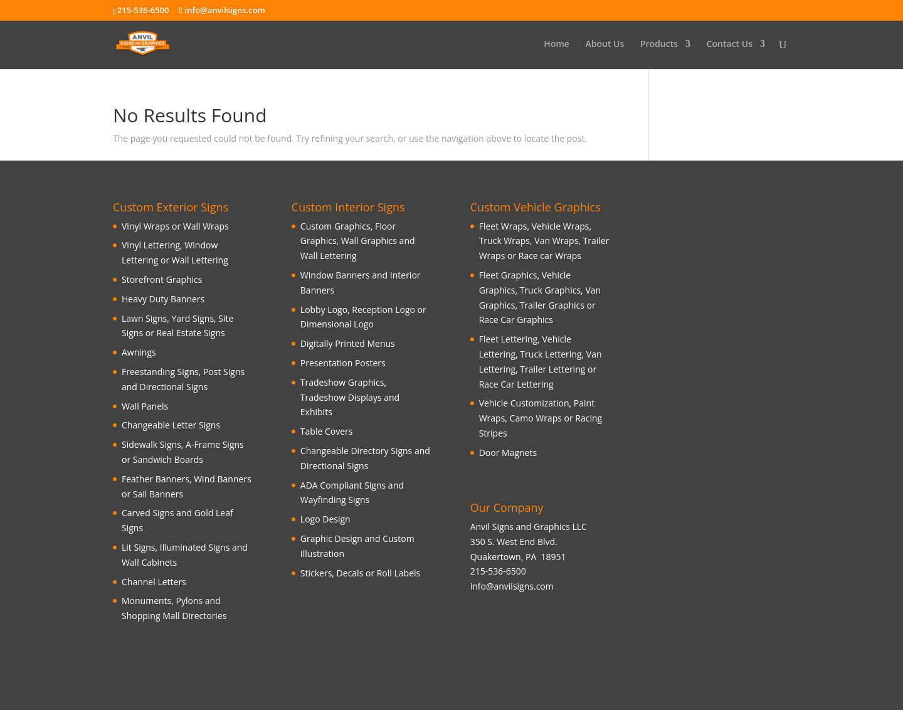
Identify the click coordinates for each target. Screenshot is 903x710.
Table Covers (326, 431)
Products (659, 45)
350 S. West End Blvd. (513, 542)
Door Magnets (508, 452)
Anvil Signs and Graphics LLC (528, 526)
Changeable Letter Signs (171, 425)
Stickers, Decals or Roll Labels (360, 573)
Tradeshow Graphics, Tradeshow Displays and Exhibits (349, 397)
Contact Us (729, 45)
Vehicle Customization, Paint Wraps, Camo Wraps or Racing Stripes (540, 418)
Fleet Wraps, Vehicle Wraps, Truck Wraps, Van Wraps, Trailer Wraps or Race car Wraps (544, 241)
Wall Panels (145, 406)
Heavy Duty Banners (163, 299)
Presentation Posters (343, 363)
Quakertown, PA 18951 (518, 557)
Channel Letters (154, 582)
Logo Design (325, 519)
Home (556, 45)
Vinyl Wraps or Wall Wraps (175, 226)
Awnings (139, 352)
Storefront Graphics (162, 279)
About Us (605, 45)
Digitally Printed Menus (347, 343)
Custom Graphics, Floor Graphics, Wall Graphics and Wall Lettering (357, 241)
